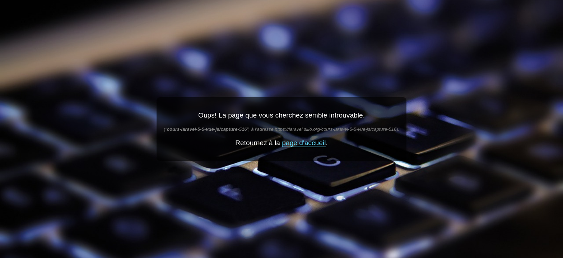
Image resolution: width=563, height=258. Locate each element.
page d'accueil (304, 143)
